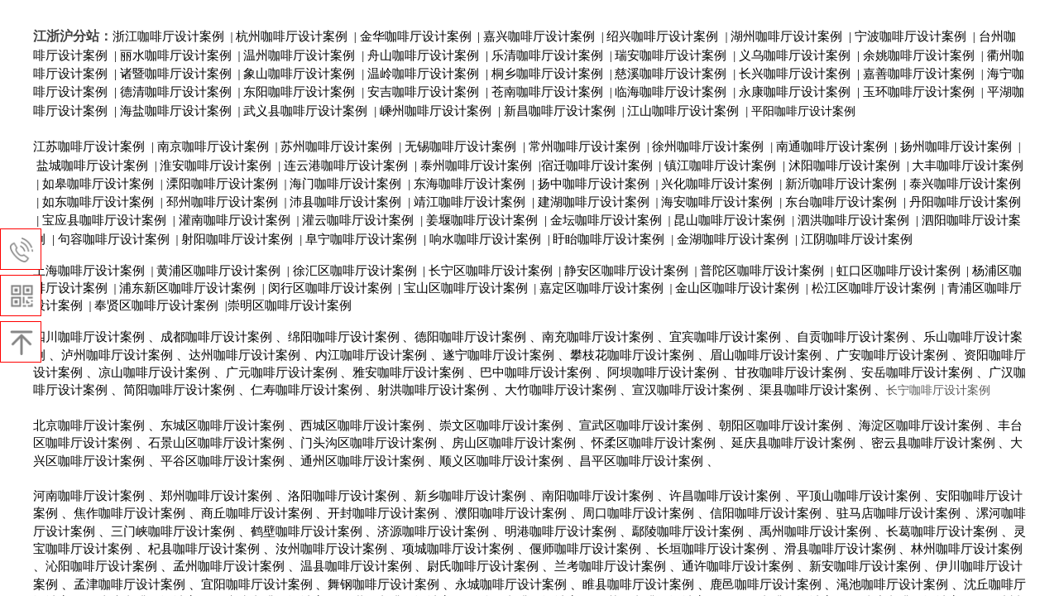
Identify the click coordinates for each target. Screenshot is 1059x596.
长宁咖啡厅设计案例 (938, 390)
